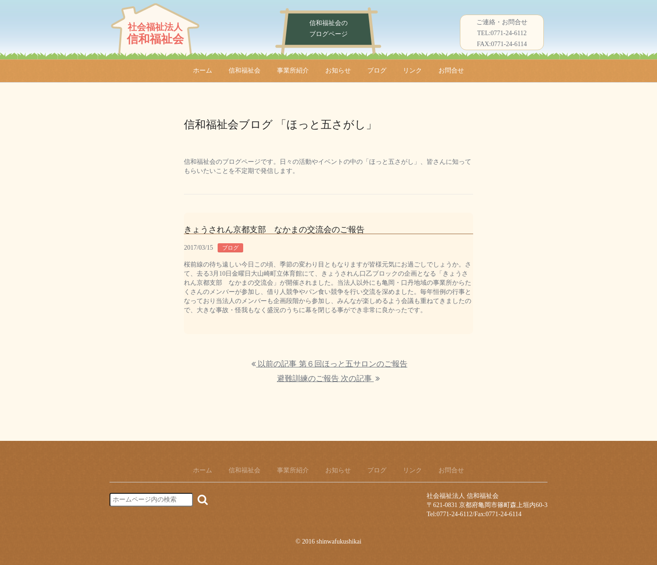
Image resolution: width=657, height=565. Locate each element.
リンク (412, 70)
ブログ (376, 70)
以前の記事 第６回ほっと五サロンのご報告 (329, 364)
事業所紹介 (293, 70)
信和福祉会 (245, 70)
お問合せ (451, 70)
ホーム (202, 70)
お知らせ (338, 70)
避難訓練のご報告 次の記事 (328, 378)
